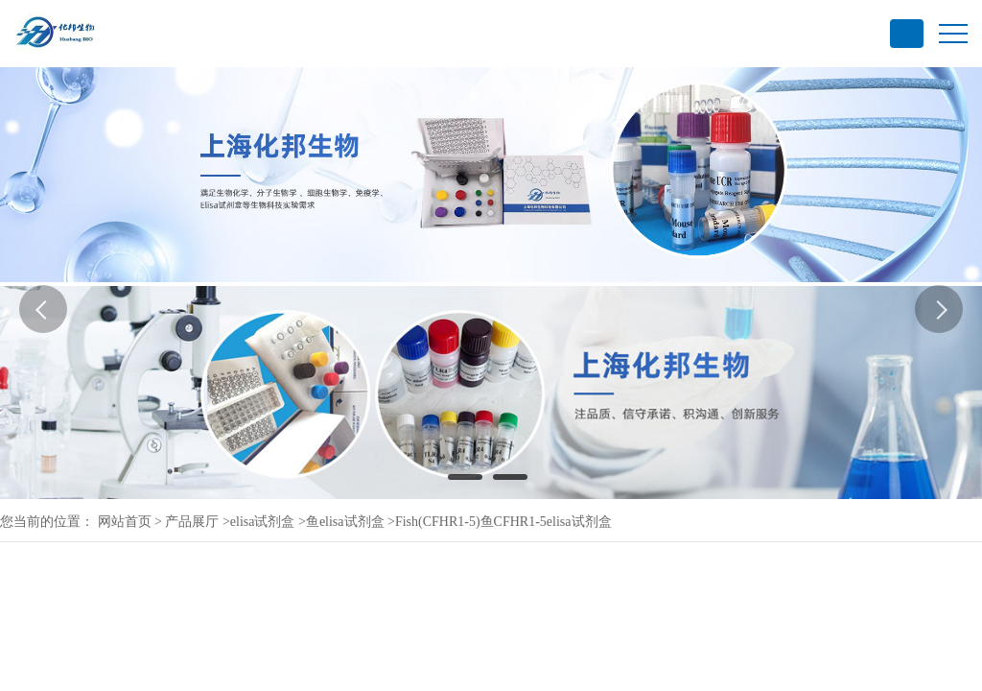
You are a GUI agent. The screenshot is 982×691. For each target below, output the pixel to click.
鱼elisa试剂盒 (345, 521)
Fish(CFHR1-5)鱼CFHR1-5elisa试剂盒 (503, 521)
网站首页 (125, 521)
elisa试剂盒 (262, 521)
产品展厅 (192, 521)
